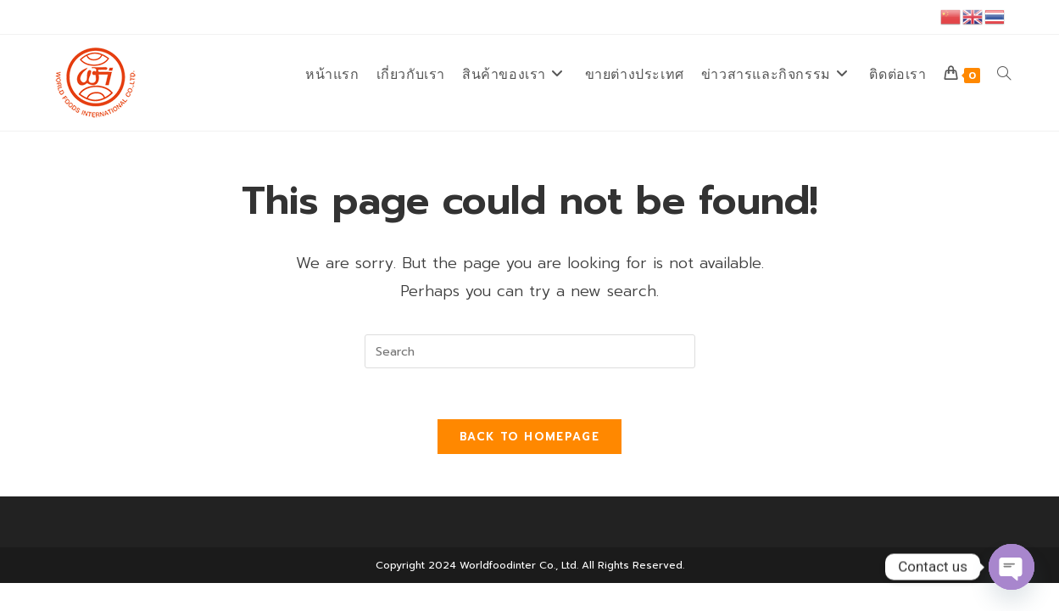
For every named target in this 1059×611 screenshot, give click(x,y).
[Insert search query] (530, 351)
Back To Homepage (529, 437)
